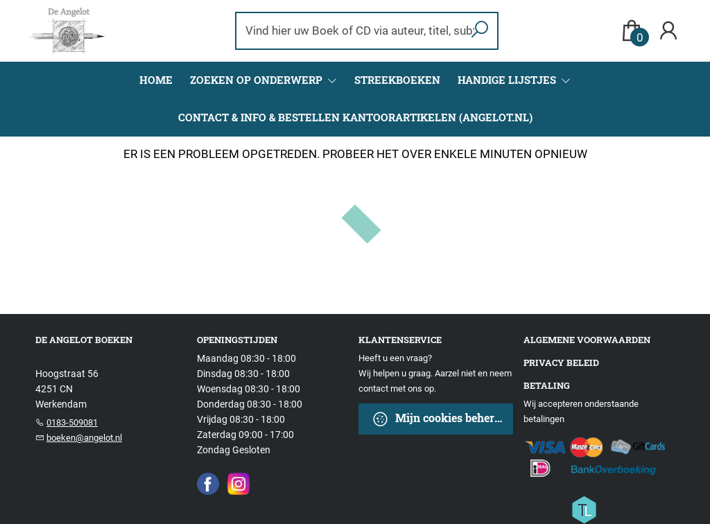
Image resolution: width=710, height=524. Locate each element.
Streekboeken (397, 80)
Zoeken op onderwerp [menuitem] (257, 80)
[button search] (480, 31)
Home (156, 80)
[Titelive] (583, 508)
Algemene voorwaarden (586, 339)
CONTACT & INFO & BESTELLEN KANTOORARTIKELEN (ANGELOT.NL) (355, 117)
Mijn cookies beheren (439, 419)
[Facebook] (208, 483)
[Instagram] (238, 483)
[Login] (668, 30)
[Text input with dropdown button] (358, 31)
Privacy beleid (561, 362)
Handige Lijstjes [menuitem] (508, 80)
